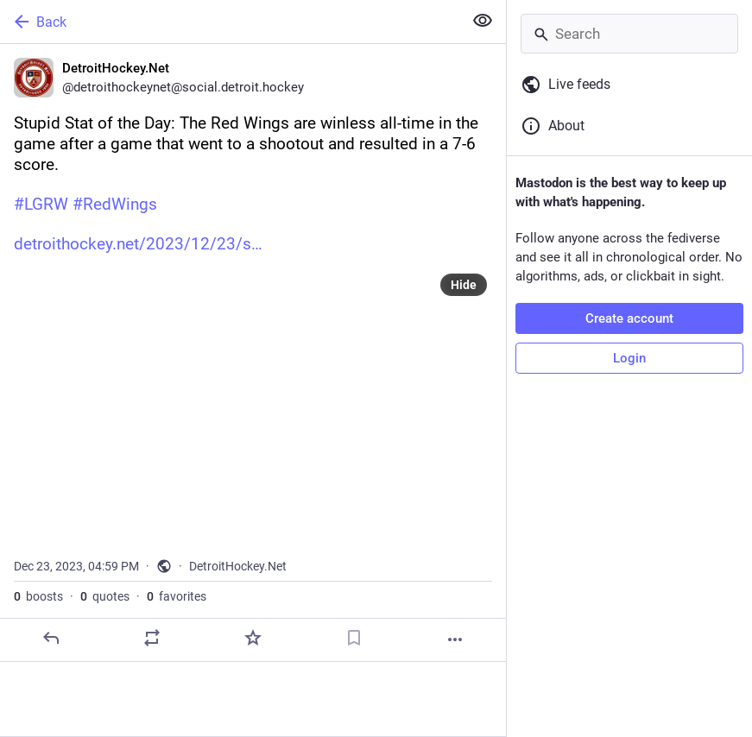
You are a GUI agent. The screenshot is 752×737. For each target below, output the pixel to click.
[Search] (629, 34)
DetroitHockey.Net (238, 566)
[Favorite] (253, 637)
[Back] (229, 21)
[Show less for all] (482, 20)
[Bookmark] (354, 637)
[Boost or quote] (152, 637)
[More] (455, 639)
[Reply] (51, 637)
